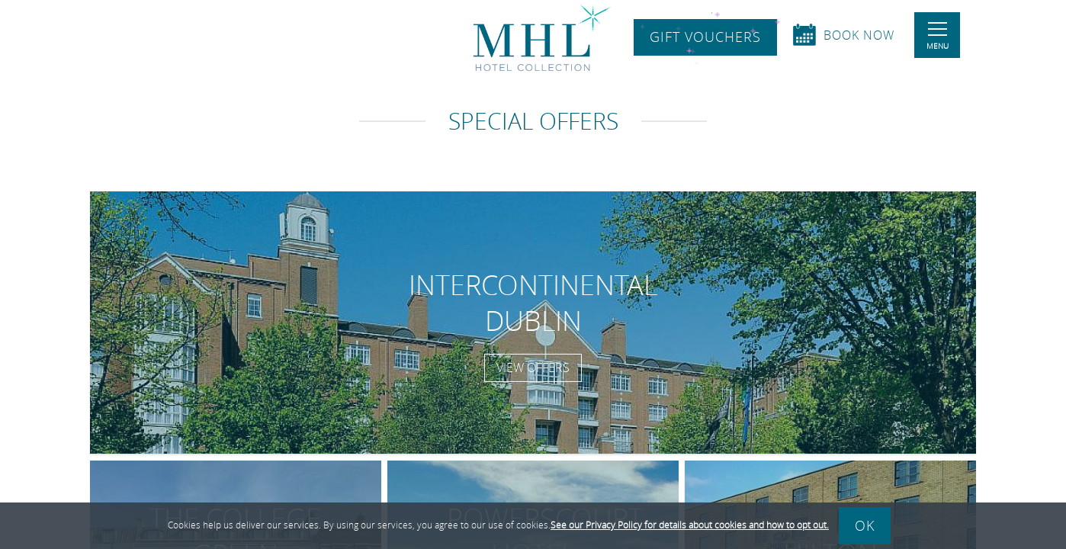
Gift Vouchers (705, 37)
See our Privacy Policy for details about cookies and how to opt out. (690, 524)
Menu (937, 36)
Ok (865, 525)
